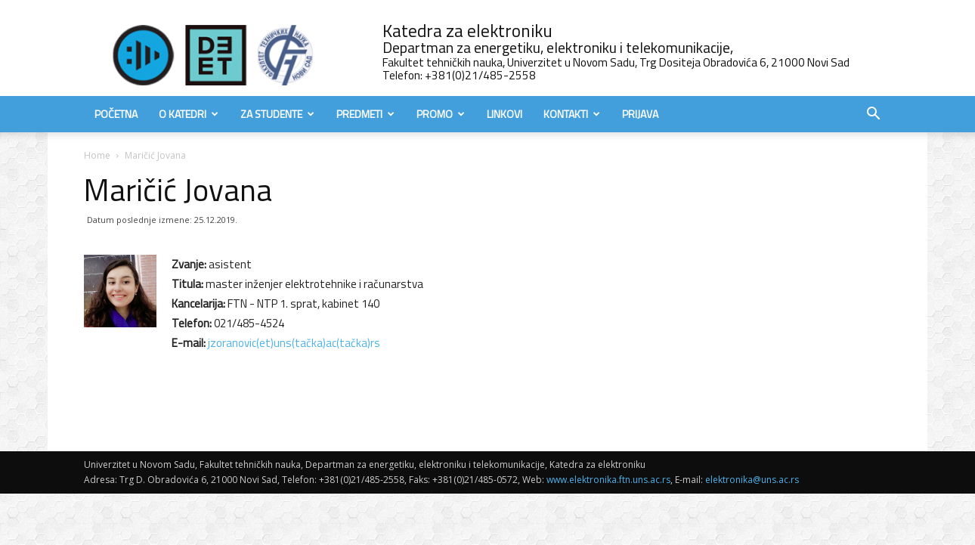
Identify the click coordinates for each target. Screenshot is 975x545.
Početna (116, 114)
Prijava (640, 114)
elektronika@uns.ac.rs (752, 479)
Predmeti (365, 114)
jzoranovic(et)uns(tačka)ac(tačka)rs (294, 342)
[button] (873, 115)
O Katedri (188, 114)
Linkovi (504, 114)
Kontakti (571, 114)
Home (97, 155)
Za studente (277, 114)
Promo (440, 114)
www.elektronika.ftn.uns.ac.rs (608, 479)
